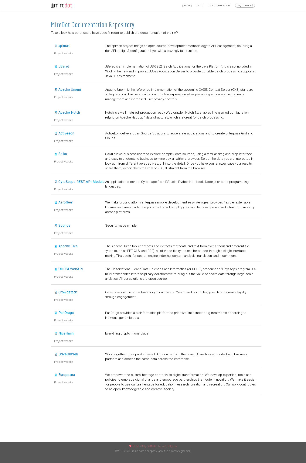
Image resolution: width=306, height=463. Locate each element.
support (151, 451)
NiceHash (64, 333)
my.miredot (245, 5)
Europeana (64, 375)
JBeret (61, 66)
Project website (63, 53)
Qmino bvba (137, 451)
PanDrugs (64, 313)
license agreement (181, 451)
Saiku (60, 154)
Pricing (187, 5)
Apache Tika (66, 246)
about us (163, 451)
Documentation (219, 5)
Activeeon (64, 133)
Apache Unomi (67, 90)
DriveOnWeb (66, 354)
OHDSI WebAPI (68, 269)
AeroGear (63, 202)
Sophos (62, 225)
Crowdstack (65, 292)
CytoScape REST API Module (79, 182)
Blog (200, 5)
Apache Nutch (67, 112)
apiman (62, 46)
